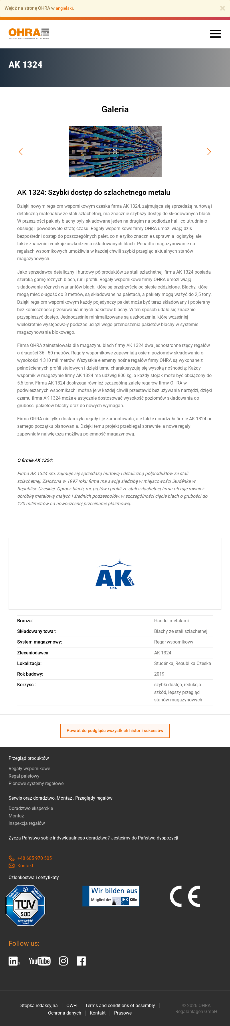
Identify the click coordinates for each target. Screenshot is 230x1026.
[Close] (222, 8)
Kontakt (21, 866)
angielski (65, 8)
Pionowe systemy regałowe (36, 783)
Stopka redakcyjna (39, 1005)
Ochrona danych (64, 1013)
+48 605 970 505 (30, 858)
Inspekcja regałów (27, 823)
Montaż (16, 816)
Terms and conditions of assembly (120, 1005)
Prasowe (123, 1013)
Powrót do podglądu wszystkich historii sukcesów (115, 730)
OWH (71, 1005)
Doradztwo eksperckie (31, 808)
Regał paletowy (24, 776)
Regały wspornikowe (29, 768)
